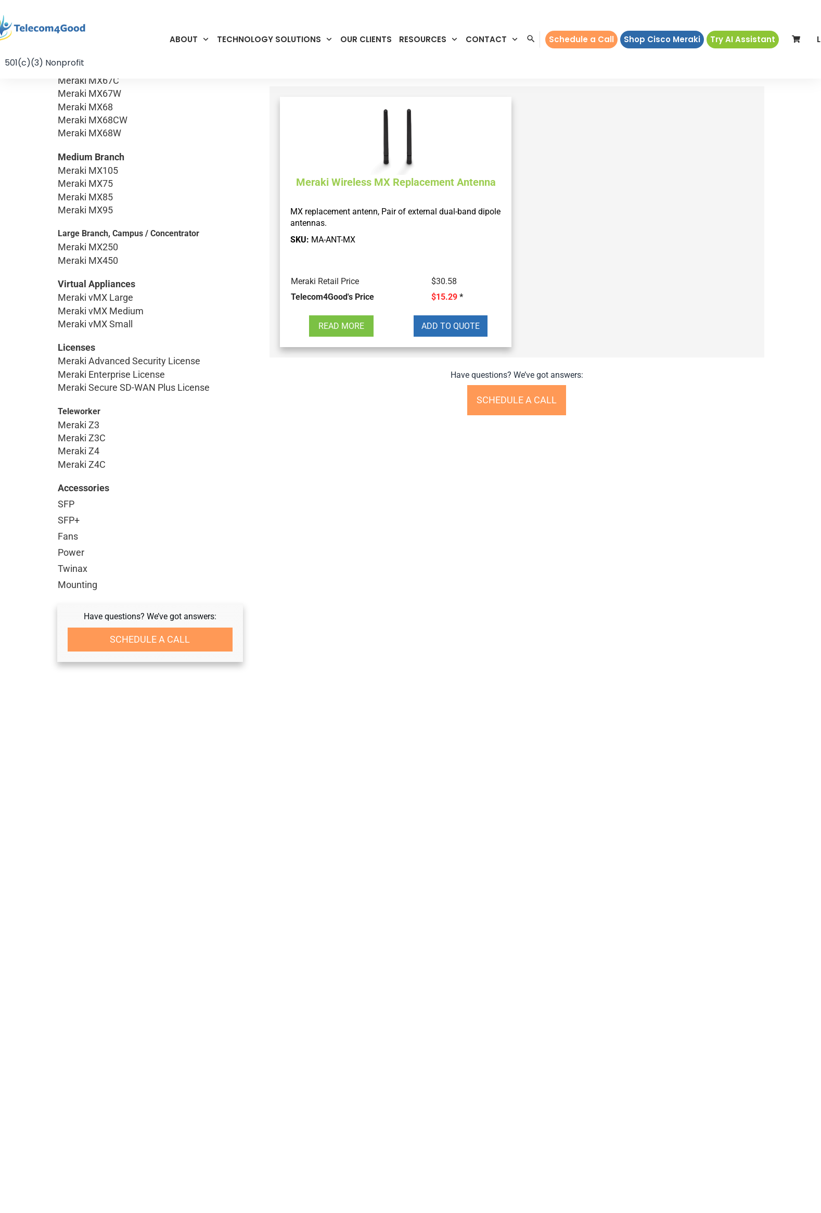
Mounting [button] (77, 584)
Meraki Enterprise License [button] (150, 374)
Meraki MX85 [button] (150, 196)
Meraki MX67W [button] (150, 93)
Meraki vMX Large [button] (150, 297)
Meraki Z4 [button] (148, 450)
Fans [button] (68, 536)
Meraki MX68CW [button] (150, 119)
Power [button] (71, 552)
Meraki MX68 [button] (150, 106)
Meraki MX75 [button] (150, 183)
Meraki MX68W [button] (150, 132)
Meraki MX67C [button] (150, 80)
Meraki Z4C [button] (148, 464)
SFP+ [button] (69, 520)
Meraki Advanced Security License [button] (150, 360)
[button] (190, 39)
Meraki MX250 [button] (118, 246)
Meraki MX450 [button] (118, 260)
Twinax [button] (72, 568)
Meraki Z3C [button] (148, 437)
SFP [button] (66, 504)
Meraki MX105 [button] (150, 170)
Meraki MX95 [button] (150, 209)
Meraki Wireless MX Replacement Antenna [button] (396, 182)
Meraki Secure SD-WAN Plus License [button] (150, 387)
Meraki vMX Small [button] (150, 323)
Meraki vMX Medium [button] (150, 310)
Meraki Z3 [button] (148, 424)
